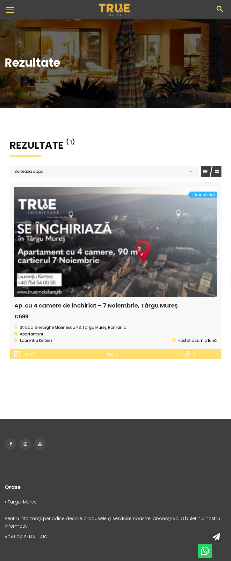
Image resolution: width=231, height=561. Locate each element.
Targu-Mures (21, 502)
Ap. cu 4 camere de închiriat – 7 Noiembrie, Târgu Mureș (96, 305)
